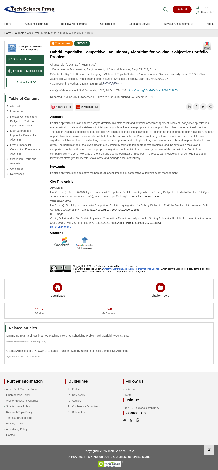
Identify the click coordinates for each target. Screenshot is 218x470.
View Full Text (61, 107)
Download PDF (87, 107)
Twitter (128, 394)
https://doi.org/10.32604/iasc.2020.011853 (153, 90)
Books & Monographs (74, 23)
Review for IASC (26, 82)
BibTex (53, 226)
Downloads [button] (58, 290)
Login (202, 7)
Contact (10, 434)
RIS (69, 226)
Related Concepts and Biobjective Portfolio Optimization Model (23, 121)
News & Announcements (178, 23)
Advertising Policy (16, 429)
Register (205, 11)
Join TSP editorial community (141, 407)
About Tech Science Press (21, 389)
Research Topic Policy (19, 412)
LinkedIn (129, 389)
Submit (182, 9)
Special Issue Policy (18, 406)
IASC (30, 32)
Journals (19, 32)
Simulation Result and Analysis (23, 161)
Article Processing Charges (22, 400)
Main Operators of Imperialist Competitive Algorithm (23, 135)
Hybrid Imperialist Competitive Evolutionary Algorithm (25, 149)
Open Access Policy (18, 394)
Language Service (139, 23)
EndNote (62, 226)
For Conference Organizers (83, 406)
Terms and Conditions (19, 417)
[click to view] (84, 248)
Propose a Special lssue (25, 70)
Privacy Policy (14, 423)
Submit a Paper (20, 59)
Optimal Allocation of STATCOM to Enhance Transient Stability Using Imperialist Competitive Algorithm (67, 350)
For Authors (74, 400)
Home (7, 23)
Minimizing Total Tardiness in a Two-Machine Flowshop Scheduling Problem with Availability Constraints (67, 335)
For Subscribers (76, 412)
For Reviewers (76, 394)
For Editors (73, 389)
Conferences (107, 23)
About (210, 23)
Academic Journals (36, 23)
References (17, 174)
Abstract (15, 106)
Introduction (17, 111)
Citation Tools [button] (160, 290)
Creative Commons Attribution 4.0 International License (131, 269)
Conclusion (16, 168)
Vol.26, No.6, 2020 (46, 32)
